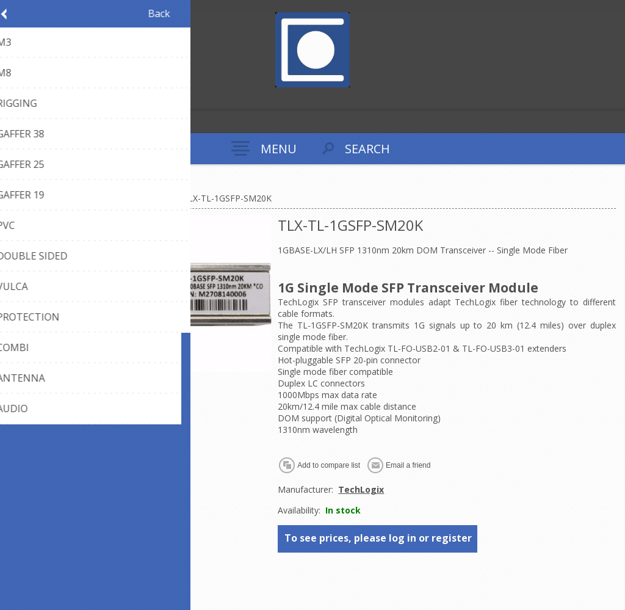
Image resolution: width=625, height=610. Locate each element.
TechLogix (361, 489)
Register (12, 98)
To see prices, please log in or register (378, 538)
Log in (35, 98)
